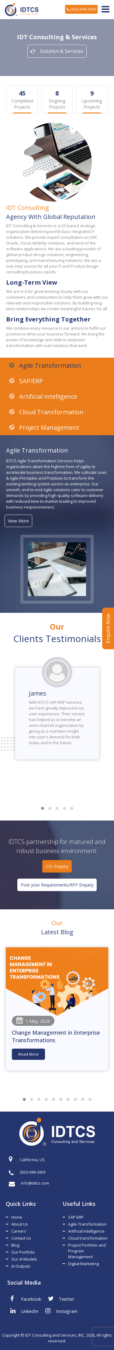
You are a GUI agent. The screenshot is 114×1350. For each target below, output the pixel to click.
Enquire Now (108, 628)
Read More (28, 1054)
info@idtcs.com (29, 1183)
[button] (42, 808)
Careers (18, 1231)
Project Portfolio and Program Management (87, 1250)
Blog (15, 1245)
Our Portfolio (23, 1252)
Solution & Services (57, 51)
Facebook (25, 1298)
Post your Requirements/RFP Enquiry (57, 885)
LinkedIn (24, 1310)
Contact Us (21, 1238)
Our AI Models (24, 1259)
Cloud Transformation (51, 412)
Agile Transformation (49, 365)
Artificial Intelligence (47, 396)
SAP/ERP (30, 381)
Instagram (61, 1310)
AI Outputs (20, 1266)
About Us (19, 1224)
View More (18, 521)
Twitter (61, 1298)
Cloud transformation (88, 1238)
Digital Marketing (83, 1263)
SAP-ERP (76, 1217)
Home (16, 1217)
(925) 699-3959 (81, 9)
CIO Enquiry (57, 866)
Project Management (48, 427)
